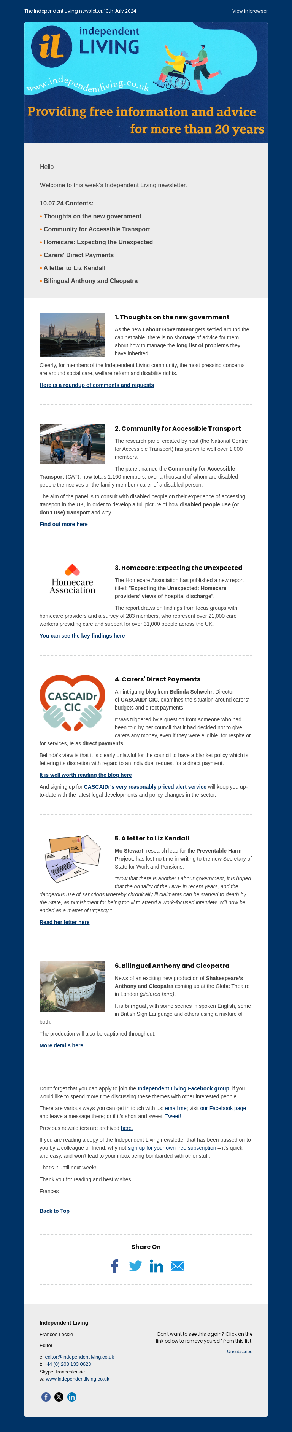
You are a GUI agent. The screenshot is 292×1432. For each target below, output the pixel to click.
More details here (61, 1045)
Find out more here (64, 524)
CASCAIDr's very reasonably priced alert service (145, 787)
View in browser (250, 11)
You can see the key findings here (82, 636)
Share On (146, 1247)
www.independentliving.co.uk (78, 1379)
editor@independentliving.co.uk (79, 1357)
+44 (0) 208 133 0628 (67, 1364)
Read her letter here (65, 922)
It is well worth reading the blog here (86, 775)
